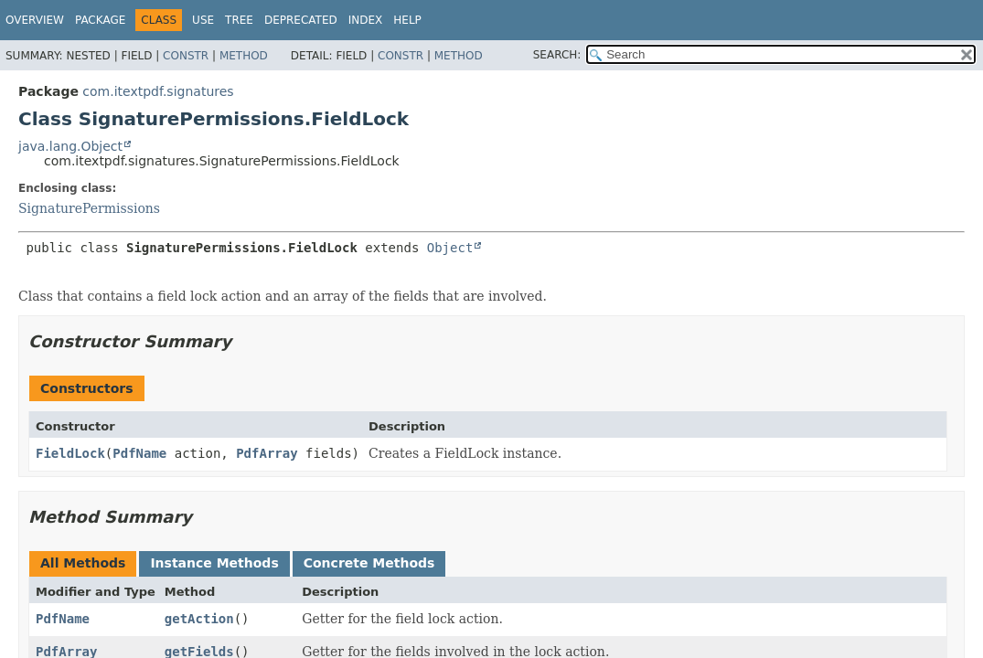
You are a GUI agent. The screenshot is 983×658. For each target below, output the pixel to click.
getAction (199, 618)
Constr (185, 55)
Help (407, 20)
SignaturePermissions (89, 208)
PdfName (139, 453)
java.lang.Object (70, 146)
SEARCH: (557, 54)
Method (243, 55)
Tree (239, 20)
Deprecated (300, 20)
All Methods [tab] (82, 563)
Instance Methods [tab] (214, 563)
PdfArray (266, 453)
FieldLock (70, 453)
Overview (34, 20)
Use (203, 20)
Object (450, 247)
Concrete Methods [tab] (369, 563)
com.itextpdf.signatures (157, 91)
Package (100, 20)
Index (365, 20)
